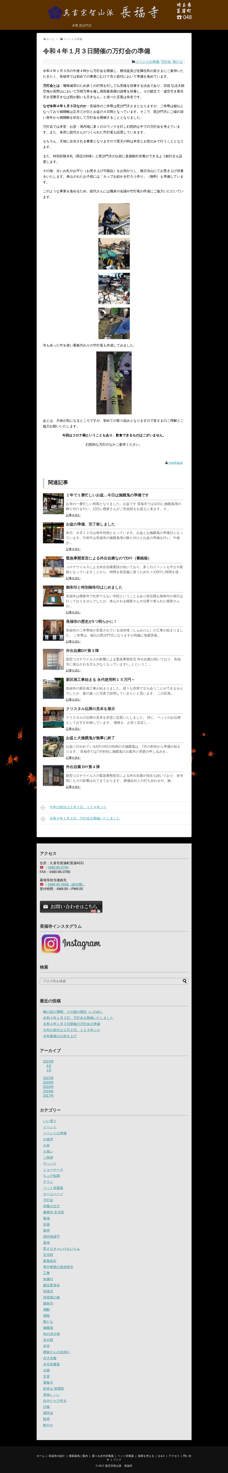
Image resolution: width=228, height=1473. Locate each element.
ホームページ (53, 1194)
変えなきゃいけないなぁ (61, 1248)
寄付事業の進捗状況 (58, 1267)
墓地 (46, 1242)
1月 (49, 1070)
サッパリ (50, 1163)
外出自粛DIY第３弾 (82, 651)
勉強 (46, 1218)
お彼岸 (48, 1139)
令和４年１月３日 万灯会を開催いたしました (80, 819)
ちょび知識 (51, 1176)
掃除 (46, 1315)
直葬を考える (146, 1455)
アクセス (174, 1455)
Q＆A (161, 1455)
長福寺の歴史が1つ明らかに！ (91, 621)
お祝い (48, 1151)
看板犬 (48, 1382)
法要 (46, 1370)
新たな (178, 62)
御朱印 (48, 1303)
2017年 (48, 1095)
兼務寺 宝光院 (53, 1212)
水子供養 (50, 1358)
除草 (46, 1419)
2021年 (48, 1078)
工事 (46, 1273)
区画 (46, 1224)
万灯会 (166, 62)
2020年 (48, 1082)
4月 (49, 1066)
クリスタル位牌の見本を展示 (90, 709)
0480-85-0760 (58, 867)
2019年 (48, 1087)
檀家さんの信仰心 (56, 1352)
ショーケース (53, 1169)
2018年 (48, 1091)
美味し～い (51, 1394)
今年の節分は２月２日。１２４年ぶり (73, 807)
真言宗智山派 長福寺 (118, 1465)
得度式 (48, 1291)
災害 (46, 1376)
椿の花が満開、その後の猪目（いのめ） (73, 1012)
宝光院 (48, 1255)
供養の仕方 (51, 1206)
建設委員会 (51, 1285)
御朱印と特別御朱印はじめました (94, 587)
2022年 (48, 1061)
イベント (50, 1127)
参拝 (46, 1230)
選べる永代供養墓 (103, 1455)
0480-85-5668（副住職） (66, 884)
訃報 (46, 1407)
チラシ (48, 1182)
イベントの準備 (147, 62)
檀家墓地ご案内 (78, 1455)
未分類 (48, 1340)
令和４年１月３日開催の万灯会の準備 (71, 1024)
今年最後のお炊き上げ (60, 1036)
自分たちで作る (55, 1401)
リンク (117, 1459)
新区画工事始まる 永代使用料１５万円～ (100, 680)
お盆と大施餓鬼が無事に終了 (90, 738)
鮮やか (48, 1425)
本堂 (46, 1346)
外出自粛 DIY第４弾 (83, 767)
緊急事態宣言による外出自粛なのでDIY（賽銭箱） (108, 558)
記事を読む (73, 515)
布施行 (48, 1279)
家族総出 (50, 1261)
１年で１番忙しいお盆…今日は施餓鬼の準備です (107, 495)
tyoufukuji (176, 463)
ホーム (41, 1455)
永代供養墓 (51, 1364)
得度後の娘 (51, 1297)
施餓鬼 (48, 1328)
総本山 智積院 (53, 1388)
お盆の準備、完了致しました (90, 524)
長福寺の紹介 (57, 1455)
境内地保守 (51, 1236)
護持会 (48, 1413)
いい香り (50, 1121)
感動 (46, 1309)
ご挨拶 (48, 1157)
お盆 (46, 1145)
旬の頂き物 (51, 1334)
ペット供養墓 (53, 1188)
